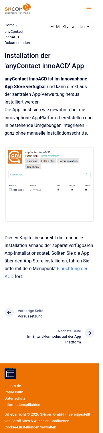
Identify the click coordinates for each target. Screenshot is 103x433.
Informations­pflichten (22, 404)
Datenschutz (15, 398)
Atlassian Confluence (51, 421)
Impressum (14, 392)
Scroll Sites (20, 421)
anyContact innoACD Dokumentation (17, 37)
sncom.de (13, 386)
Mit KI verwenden (70, 26)
